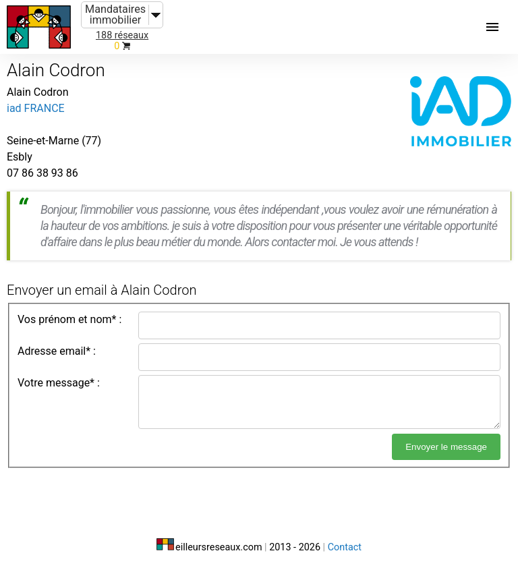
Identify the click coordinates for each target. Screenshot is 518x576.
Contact (345, 547)
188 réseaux (122, 35)
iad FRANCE (36, 108)
